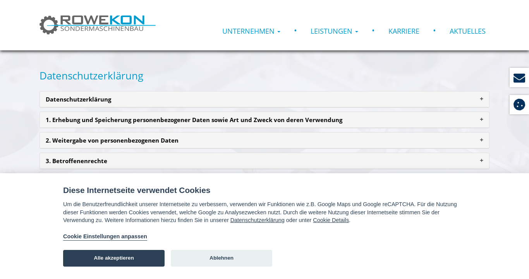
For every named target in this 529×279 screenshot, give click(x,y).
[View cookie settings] (519, 104)
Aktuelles (468, 31)
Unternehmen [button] (251, 31)
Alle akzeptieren (114, 258)
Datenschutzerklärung (257, 220)
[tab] (264, 99)
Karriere (403, 31)
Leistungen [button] (334, 31)
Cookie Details (331, 220)
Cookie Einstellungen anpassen (105, 236)
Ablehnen (222, 258)
